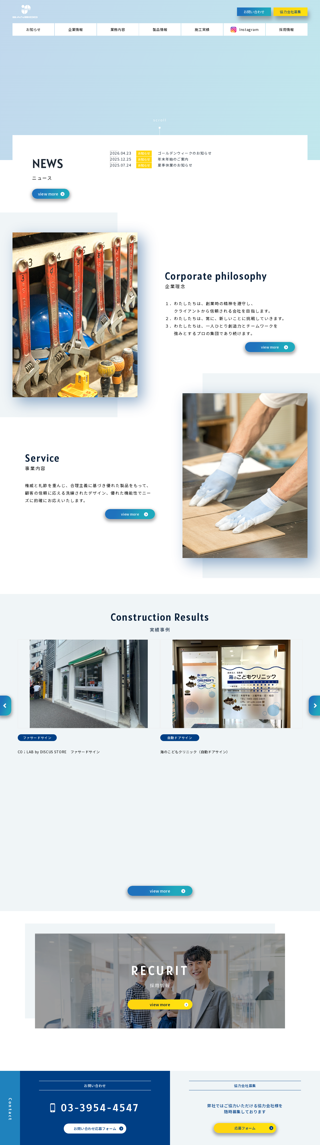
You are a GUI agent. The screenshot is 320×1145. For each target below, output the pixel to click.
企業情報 (75, 29)
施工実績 (202, 29)
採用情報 (286, 29)
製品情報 (160, 29)
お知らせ (33, 29)
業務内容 (117, 29)
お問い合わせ (254, 11)
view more (48, 194)
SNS (278, 1070)
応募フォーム (245, 1032)
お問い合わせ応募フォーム (95, 1032)
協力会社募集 (290, 11)
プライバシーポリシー (87, 1133)
